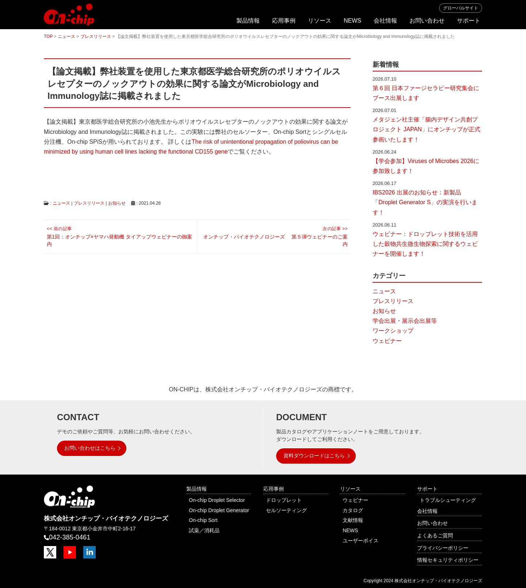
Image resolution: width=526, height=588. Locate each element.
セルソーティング (286, 510)
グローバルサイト (460, 8)
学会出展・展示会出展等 (405, 321)
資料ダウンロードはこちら (314, 456)
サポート (468, 21)
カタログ (353, 510)
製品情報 (248, 21)
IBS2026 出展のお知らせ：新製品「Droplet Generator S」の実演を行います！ (425, 202)
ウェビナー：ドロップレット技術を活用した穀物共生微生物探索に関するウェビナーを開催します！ (425, 244)
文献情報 (353, 520)
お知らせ (117, 203)
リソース (319, 21)
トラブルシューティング (448, 500)
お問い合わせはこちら (89, 448)
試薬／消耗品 (204, 530)
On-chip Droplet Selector (217, 500)
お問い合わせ (427, 21)
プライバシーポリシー (442, 548)
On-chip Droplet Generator (219, 510)
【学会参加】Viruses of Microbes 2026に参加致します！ (426, 166)
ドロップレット (284, 500)
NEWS (352, 21)
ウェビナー (387, 341)
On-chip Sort (203, 520)
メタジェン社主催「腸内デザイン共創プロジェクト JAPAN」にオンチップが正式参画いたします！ (426, 129)
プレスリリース (89, 203)
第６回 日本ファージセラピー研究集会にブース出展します (426, 93)
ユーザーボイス (360, 540)
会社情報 (385, 21)
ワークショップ (393, 331)
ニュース (61, 203)
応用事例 (284, 21)
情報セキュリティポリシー (448, 560)
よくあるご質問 (435, 535)
